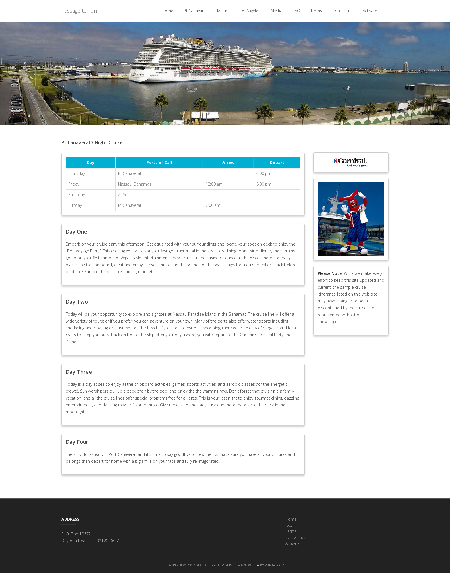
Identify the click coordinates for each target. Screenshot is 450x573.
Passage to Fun (79, 10)
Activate (370, 10)
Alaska (276, 10)
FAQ (296, 10)
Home (167, 10)
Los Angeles (249, 10)
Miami (222, 10)
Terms (316, 10)
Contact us (342, 10)
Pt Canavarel (195, 10)
